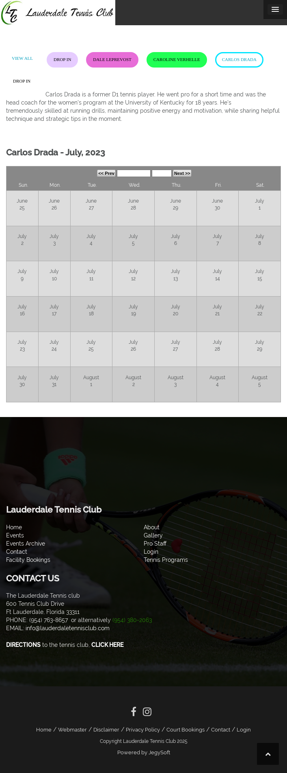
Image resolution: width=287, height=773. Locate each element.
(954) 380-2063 (132, 620)
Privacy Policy (143, 730)
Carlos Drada (239, 59)
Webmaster (72, 730)
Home (44, 730)
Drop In (62, 59)
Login (244, 730)
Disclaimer (106, 730)
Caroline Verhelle (176, 59)
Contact (220, 730)
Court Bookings (185, 730)
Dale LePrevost (112, 59)
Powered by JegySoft (143, 752)
